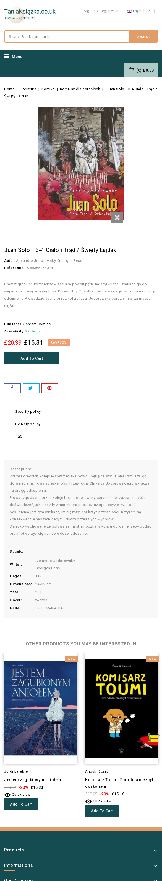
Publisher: (13, 324)
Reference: (14, 268)
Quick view (17, 794)
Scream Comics (37, 324)
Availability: (14, 331)
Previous (5, 735)
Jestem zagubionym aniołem (32, 780)
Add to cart (31, 358)
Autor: (9, 261)
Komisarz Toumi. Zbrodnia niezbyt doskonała (119, 783)
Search (143, 36)
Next (156, 735)
